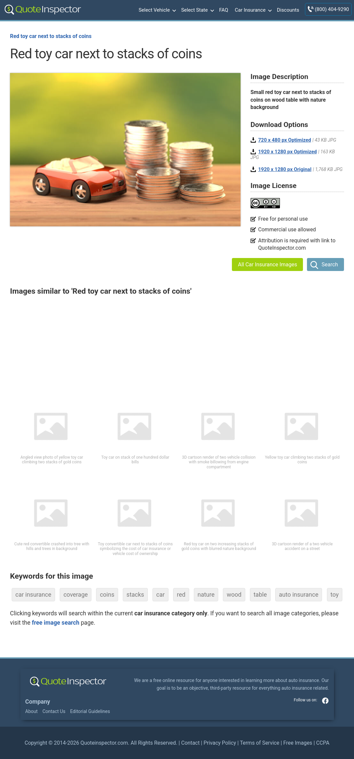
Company (37, 701)
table (260, 594)
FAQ (223, 10)
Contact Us (53, 711)
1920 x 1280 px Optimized (287, 152)
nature (206, 594)
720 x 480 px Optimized (284, 140)
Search (330, 264)
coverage (75, 594)
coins (107, 594)
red (181, 594)
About (31, 711)
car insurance (33, 594)
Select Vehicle (156, 10)
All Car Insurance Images (267, 264)
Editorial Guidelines (90, 711)
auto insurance (298, 594)
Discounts (288, 10)
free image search (55, 622)
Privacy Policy (220, 743)
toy (335, 594)
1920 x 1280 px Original (285, 169)
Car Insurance (252, 10)
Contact (190, 743)
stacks (135, 594)
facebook (325, 700)
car (160, 594)
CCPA (322, 743)
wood (234, 594)
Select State (197, 10)
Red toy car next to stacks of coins (50, 36)
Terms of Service (259, 743)
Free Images (297, 743)
